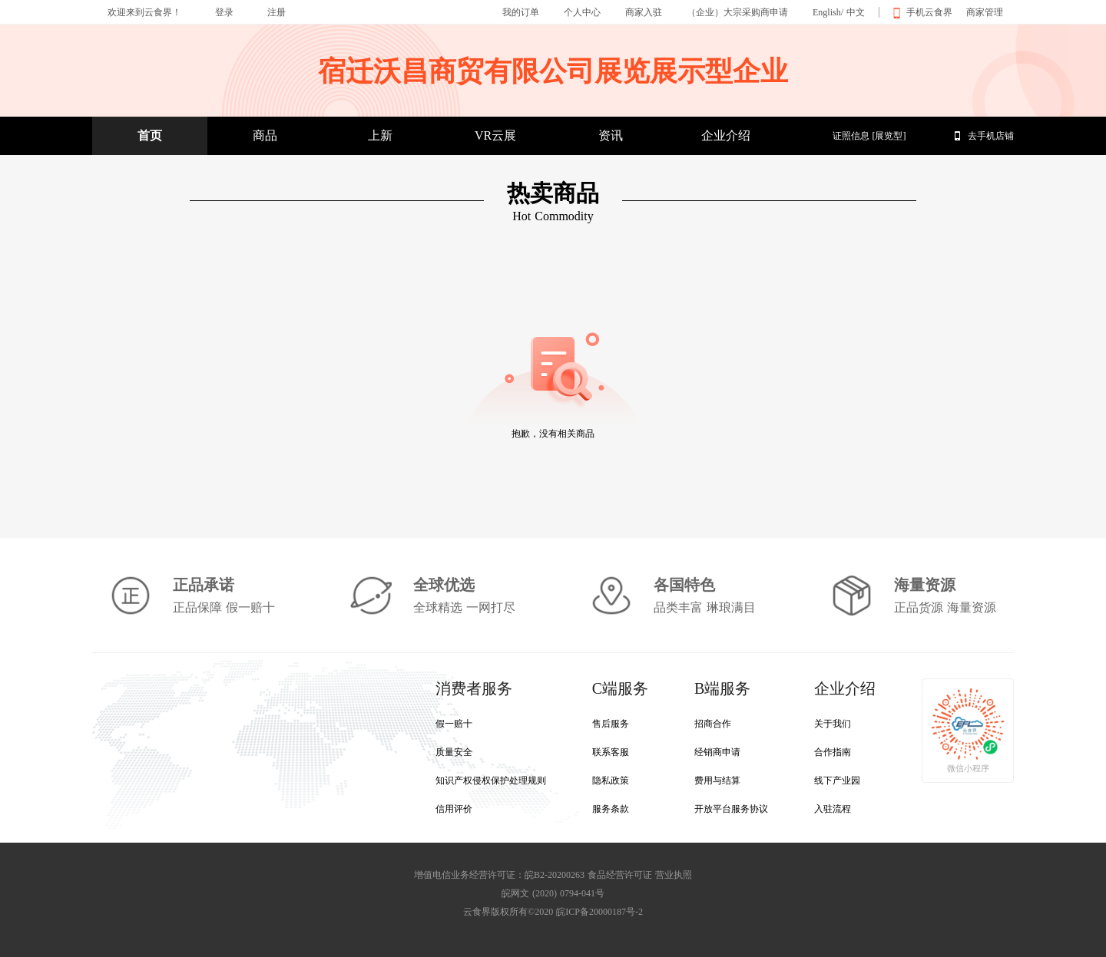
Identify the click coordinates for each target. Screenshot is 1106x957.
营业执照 (673, 875)
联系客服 (610, 752)
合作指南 (832, 752)
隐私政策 (610, 780)
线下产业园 (837, 780)
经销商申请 (717, 752)
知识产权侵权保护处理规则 (490, 780)
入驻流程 (832, 809)
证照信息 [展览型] (869, 135)
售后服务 (610, 723)
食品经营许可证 (620, 875)
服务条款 (610, 809)
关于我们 (832, 723)
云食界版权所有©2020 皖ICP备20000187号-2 (553, 911)
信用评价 (453, 809)
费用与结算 (717, 780)
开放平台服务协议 (731, 809)
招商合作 (712, 723)
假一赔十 (453, 723)
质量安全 (453, 752)
